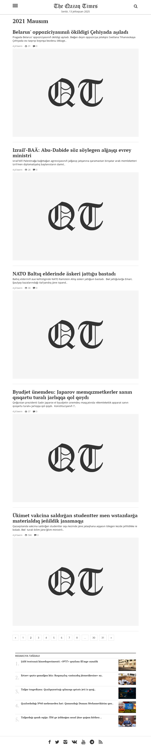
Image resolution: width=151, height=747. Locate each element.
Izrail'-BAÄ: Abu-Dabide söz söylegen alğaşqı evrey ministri (72, 153)
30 (93, 637)
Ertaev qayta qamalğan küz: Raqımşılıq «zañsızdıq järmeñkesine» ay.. (78, 675)
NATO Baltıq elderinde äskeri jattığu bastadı (64, 273)
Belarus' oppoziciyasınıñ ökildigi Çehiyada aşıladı (70, 32)
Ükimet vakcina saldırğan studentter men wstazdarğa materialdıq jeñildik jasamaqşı (75, 518)
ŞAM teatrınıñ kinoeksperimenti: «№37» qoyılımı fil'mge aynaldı (78, 661)
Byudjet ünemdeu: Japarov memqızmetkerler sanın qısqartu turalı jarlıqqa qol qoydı (72, 395)
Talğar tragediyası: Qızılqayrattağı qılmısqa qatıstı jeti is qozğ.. (78, 689)
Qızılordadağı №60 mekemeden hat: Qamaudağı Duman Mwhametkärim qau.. (78, 703)
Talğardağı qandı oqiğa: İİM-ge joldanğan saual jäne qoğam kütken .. (78, 717)
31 (102, 637)
